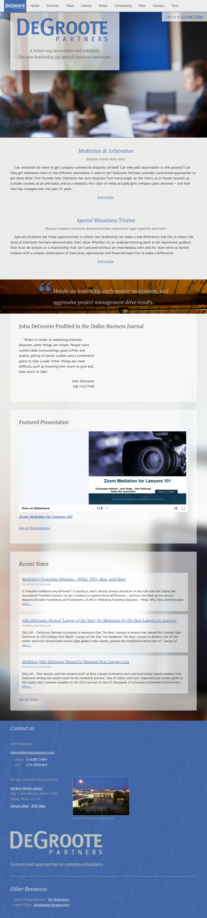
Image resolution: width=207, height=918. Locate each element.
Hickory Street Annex (26, 788)
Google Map (19, 805)
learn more (105, 197)
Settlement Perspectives (52, 904)
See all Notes (28, 699)
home (15, 6)
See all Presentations (34, 528)
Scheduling (123, 5)
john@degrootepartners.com (32, 752)
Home (35, 5)
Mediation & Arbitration (106, 150)
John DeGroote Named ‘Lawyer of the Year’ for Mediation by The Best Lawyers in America (99, 620)
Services (52, 5)
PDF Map (38, 805)
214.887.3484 (192, 16)
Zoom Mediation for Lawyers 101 (46, 516)
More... (27, 604)
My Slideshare (58, 899)
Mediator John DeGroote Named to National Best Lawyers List (75, 661)
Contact (158, 5)
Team (70, 5)
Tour (174, 5)
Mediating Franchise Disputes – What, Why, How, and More (74, 579)
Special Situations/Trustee (106, 220)
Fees (142, 5)
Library (86, 5)
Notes (103, 5)
